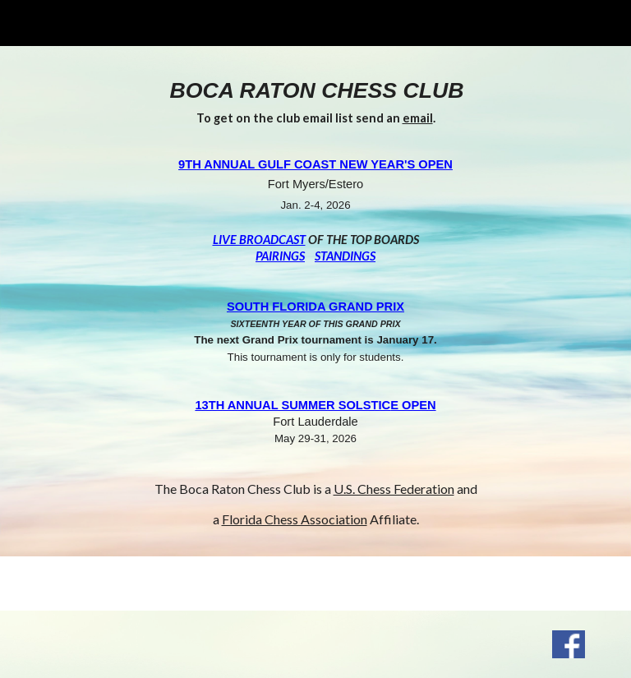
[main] (315, 301)
